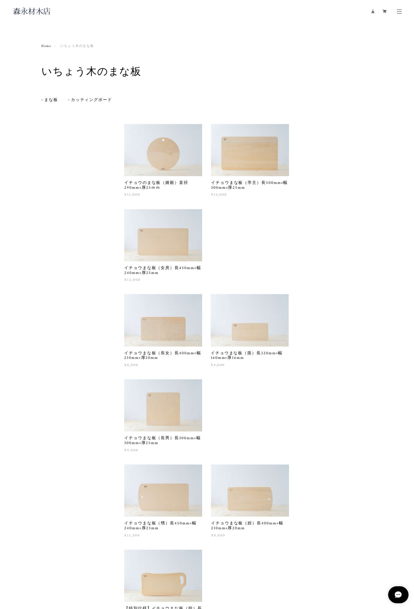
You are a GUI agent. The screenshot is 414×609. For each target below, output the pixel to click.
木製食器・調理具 (57, 168)
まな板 (51, 99)
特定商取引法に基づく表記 (125, 574)
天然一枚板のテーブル (63, 191)
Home (46, 46)
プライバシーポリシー (82, 574)
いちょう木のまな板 (59, 136)
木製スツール (56, 198)
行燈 (49, 206)
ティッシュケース (59, 213)
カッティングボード (91, 99)
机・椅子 (49, 182)
